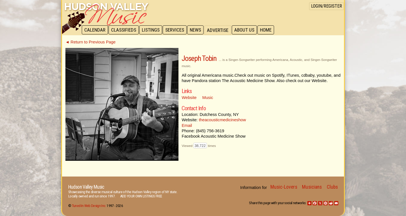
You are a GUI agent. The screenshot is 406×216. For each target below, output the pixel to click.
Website (189, 97)
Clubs (332, 187)
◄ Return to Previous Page (90, 42)
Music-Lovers (283, 187)
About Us (247, 30)
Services (176, 30)
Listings (152, 30)
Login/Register (326, 6)
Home (269, 30)
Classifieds (124, 30)
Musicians (312, 187)
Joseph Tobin (199, 58)
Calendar (95, 30)
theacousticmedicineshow (222, 120)
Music (207, 97)
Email (187, 125)
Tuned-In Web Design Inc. (89, 206)
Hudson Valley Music (86, 187)
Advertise (220, 30)
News (198, 30)
